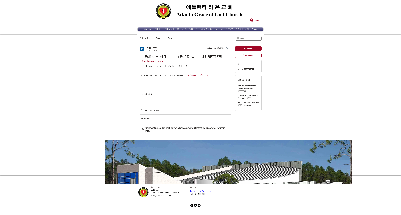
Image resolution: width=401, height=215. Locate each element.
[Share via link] (154, 110)
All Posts (157, 38)
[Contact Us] (196, 187)
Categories (145, 38)
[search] (248, 38)
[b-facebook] (191, 205)
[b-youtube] (199, 205)
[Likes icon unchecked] (141, 110)
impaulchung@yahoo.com (201, 191)
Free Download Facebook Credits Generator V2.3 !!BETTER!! (247, 88)
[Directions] (157, 187)
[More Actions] (229, 47)
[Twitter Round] (195, 205)
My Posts (169, 38)
